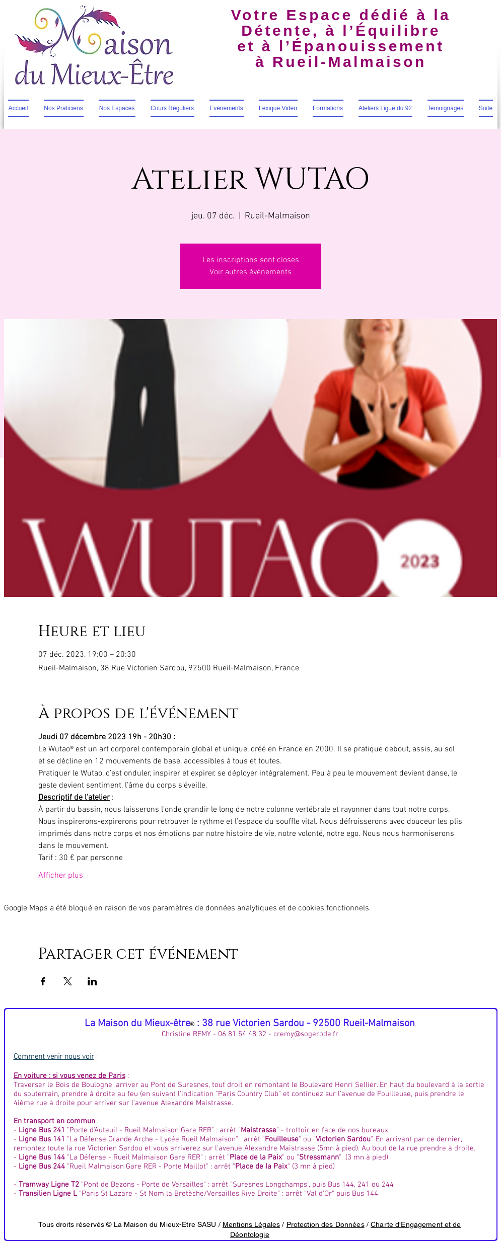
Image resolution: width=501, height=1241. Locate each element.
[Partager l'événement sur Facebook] (43, 981)
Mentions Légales (251, 1224)
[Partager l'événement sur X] (68, 981)
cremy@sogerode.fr (305, 1034)
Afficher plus (60, 876)
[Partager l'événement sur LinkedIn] (92, 981)
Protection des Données (326, 1224)
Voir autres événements (250, 272)
